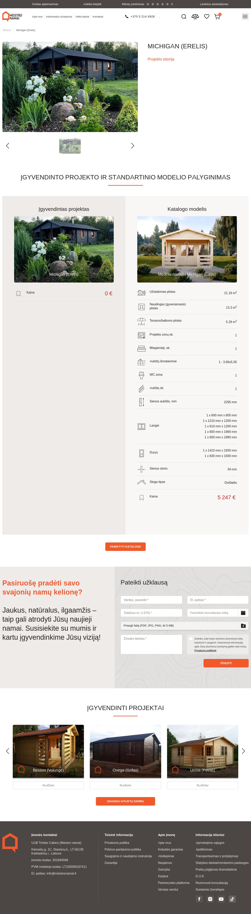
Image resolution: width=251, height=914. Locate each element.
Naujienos (165, 862)
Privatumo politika (117, 842)
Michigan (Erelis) (25, 28)
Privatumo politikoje (205, 648)
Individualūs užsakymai (59, 15)
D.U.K (200, 876)
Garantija (111, 862)
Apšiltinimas (204, 849)
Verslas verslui (168, 889)
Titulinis (6, 28)
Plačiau (48, 784)
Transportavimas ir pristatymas (217, 856)
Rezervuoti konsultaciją (212, 882)
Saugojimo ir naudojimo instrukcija (128, 856)
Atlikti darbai (83, 15)
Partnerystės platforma (174, 882)
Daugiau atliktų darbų (125, 801)
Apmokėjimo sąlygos (210, 842)
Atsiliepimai (166, 856)
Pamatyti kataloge (125, 545)
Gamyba (164, 869)
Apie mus (38, 15)
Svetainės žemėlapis (210, 889)
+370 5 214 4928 (143, 16)
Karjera (163, 876)
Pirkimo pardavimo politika (123, 849)
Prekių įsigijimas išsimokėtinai (216, 869)
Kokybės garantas (170, 849)
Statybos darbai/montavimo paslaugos (222, 862)
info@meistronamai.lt (61, 873)
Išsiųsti (226, 661)
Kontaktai (98, 15)
